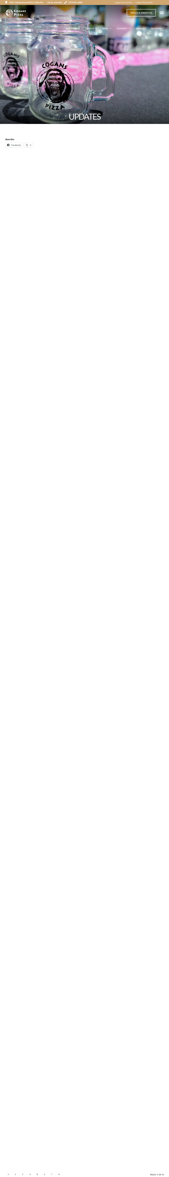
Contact (122, 28)
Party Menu (73, 28)
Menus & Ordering (141, 13)
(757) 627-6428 (73, 2)
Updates (141, 28)
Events (89, 28)
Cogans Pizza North (144, 2)
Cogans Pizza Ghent (123, 2)
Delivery (156, 28)
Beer (105, 28)
